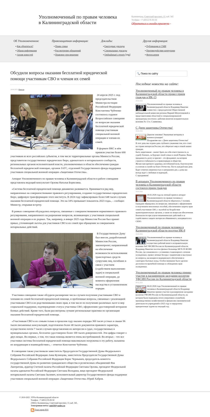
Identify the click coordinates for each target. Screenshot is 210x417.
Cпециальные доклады (115, 50)
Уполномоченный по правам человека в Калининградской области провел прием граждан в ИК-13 (160, 94)
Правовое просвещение (67, 54)
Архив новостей (25, 54)
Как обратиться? (25, 46)
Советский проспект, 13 (154, 16)
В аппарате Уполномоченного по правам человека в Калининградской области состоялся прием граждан (160, 185)
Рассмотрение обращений (68, 50)
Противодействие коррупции (160, 50)
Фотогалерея (152, 54)
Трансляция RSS (41, 410)
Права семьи (61, 46)
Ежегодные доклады (114, 46)
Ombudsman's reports (114, 54)
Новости (21, 89)
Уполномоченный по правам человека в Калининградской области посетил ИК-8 (160, 229)
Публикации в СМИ (156, 46)
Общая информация (27, 50)
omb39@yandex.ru (57, 405)
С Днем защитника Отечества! (154, 127)
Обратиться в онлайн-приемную (150, 23)
